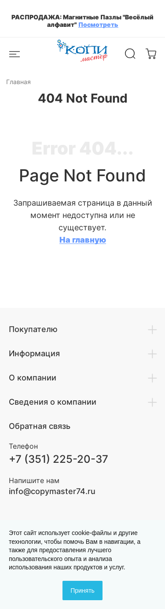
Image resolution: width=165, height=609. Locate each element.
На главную (82, 239)
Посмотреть (98, 24)
